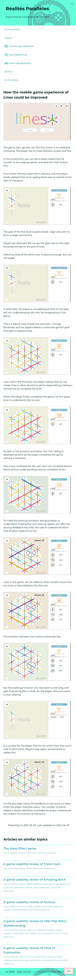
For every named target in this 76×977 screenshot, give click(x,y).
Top (69, 971)
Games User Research (19, 46)
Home (8, 38)
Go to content (12, 29)
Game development (18, 63)
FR (72, 4)
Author (9, 71)
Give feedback (41, 971)
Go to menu (11, 80)
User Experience (16, 54)
